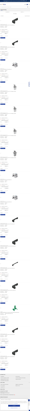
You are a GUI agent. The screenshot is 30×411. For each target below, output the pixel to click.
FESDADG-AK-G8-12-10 (3, 24)
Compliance (2, 376)
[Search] (15, 7)
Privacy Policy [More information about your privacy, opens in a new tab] (16, 403)
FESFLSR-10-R (2, 201)
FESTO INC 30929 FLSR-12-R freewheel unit (6, 69)
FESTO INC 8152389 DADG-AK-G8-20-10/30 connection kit (8, 290)
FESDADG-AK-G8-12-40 (3, 46)
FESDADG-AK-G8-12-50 (3, 223)
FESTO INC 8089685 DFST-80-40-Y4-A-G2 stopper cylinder (8, 113)
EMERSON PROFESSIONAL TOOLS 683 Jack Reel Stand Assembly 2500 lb (9, 312)
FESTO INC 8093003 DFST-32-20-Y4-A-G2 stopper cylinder (8, 157)
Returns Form (18, 385)
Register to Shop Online (19, 384)
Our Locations (3, 385)
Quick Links (15, 382)
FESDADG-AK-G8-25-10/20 (4, 245)
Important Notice (18, 379)
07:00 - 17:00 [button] (27, 1)
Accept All (14, 405)
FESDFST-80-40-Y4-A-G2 (3, 112)
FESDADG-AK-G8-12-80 (3, 267)
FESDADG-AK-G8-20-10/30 (4, 289)
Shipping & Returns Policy (4, 379)
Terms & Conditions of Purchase (20, 377)
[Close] (27, 400)
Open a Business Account (4, 384)
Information (15, 374)
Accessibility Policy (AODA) (5, 380)
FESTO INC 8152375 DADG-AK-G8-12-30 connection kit (7, 334)
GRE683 (1, 311)
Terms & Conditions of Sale (5, 377)
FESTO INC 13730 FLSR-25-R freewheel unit (5, 179)
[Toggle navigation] (1, 4)
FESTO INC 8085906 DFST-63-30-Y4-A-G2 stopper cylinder (8, 135)
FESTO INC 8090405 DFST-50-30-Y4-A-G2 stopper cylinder (8, 91)
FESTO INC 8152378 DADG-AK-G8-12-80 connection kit (7, 268)
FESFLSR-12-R (2, 68)
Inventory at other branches (4, 98)
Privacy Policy (18, 376)
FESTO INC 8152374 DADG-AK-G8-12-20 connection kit (7, 356)
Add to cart (3, 37)
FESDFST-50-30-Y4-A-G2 (3, 90)
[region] (14, 404)
